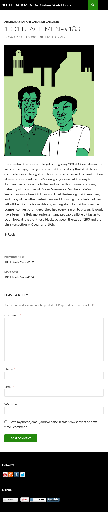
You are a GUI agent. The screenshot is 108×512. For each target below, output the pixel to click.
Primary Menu (103, 5)
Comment (12, 315)
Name (9, 369)
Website (10, 404)
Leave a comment (55, 37)
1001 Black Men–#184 (54, 274)
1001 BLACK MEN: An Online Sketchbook (37, 5)
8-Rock (32, 37)
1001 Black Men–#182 (54, 259)
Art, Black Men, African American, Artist (32, 21)
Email (9, 387)
